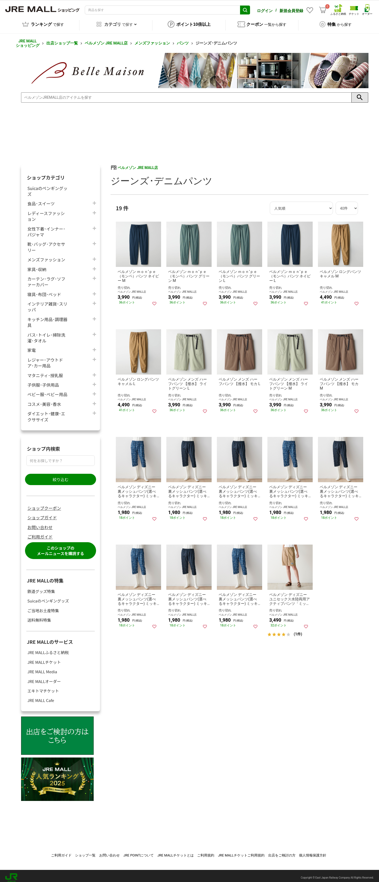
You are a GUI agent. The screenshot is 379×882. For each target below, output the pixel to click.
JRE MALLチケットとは (175, 852)
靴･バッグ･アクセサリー (46, 243)
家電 (31, 346)
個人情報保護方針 (312, 852)
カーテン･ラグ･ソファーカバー (46, 278)
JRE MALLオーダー (44, 677)
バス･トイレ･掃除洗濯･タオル (46, 334)
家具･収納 (36, 265)
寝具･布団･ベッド (44, 290)
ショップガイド (42, 514)
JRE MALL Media (42, 668)
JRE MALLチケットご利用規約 (241, 852)
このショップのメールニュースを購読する (60, 546)
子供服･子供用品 (43, 381)
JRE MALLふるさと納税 (48, 648)
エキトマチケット (43, 687)
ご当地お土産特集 (43, 607)
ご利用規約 (205, 852)
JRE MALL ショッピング (27, 39)
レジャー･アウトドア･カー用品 (45, 359)
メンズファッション (152, 39)
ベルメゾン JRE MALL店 (106, 39)
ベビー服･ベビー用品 (47, 390)
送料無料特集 (39, 616)
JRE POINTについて (138, 852)
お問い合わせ (40, 523)
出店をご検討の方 (282, 852)
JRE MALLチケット (44, 658)
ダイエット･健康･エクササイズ (46, 413)
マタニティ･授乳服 (45, 371)
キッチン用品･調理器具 (47, 318)
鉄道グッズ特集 (41, 587)
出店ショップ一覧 (62, 39)
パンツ (183, 39)
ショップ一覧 (85, 852)
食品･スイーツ (41, 200)
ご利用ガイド (40, 533)
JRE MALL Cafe (40, 696)
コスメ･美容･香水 (44, 400)
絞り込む (60, 476)
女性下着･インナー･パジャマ (46, 228)
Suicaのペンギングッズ (47, 187)
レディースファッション (46, 212)
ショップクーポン (44, 504)
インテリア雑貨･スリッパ (47, 303)
